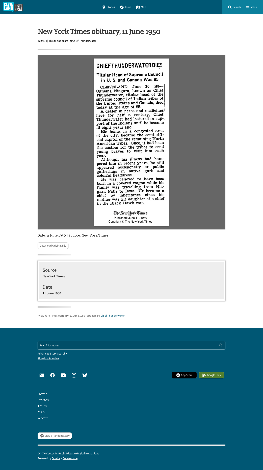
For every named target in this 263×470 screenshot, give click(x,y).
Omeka (56, 458)
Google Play (211, 375)
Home (42, 394)
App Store (184, 375)
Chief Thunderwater (84, 41)
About (43, 418)
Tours (125, 7)
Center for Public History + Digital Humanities (72, 453)
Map (141, 7)
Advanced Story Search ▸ (53, 353)
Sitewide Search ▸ (48, 358)
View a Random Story (55, 435)
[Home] (13, 7)
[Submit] (221, 345)
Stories (108, 7)
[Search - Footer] (131, 345)
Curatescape (70, 458)
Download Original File (53, 245)
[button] (234, 7)
